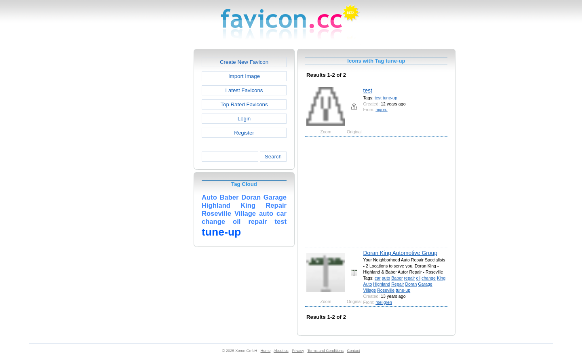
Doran (411, 284)
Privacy (298, 351)
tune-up (390, 97)
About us (281, 351)
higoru (381, 109)
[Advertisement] (159, 170)
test (367, 90)
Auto (367, 284)
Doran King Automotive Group (400, 253)
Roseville (385, 290)
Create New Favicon (244, 62)
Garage (425, 284)
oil (418, 278)
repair (409, 278)
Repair (397, 284)
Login (244, 119)
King (441, 278)
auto (386, 278)
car (378, 278)
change (429, 278)
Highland (381, 284)
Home (266, 351)
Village (369, 290)
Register (244, 133)
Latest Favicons (244, 90)
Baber (397, 278)
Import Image (244, 76)
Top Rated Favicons (244, 104)
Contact (353, 351)
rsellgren (383, 302)
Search (273, 157)
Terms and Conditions (325, 351)
